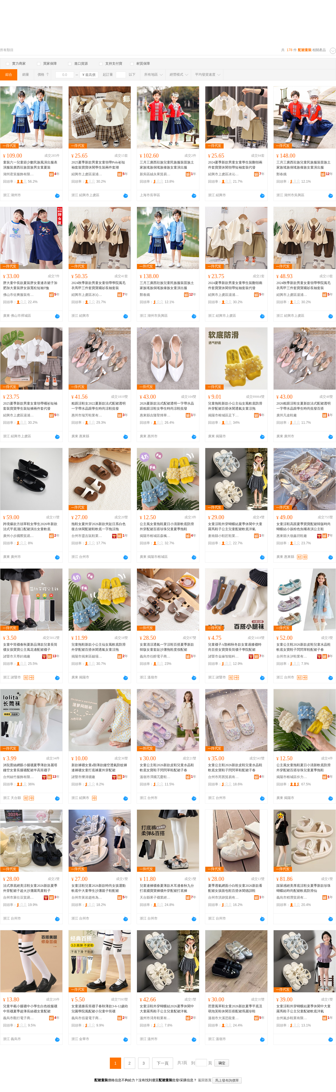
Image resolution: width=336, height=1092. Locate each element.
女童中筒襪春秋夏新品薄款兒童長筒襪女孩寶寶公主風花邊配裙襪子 (30, 647)
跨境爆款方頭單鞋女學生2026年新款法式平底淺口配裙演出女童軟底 (30, 526)
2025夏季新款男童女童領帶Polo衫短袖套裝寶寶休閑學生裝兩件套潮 (98, 164)
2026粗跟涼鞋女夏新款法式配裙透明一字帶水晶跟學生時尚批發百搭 (303, 405)
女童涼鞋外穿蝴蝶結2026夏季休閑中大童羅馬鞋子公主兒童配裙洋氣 (167, 1008)
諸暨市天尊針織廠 (16, 656)
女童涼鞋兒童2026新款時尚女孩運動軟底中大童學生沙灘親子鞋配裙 (98, 888)
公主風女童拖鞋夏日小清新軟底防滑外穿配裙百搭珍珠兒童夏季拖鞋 (167, 526)
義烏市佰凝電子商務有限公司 (86, 1018)
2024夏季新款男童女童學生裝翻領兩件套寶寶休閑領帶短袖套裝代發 (235, 164)
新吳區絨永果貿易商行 (155, 174)
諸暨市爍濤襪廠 (83, 777)
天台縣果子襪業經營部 (155, 897)
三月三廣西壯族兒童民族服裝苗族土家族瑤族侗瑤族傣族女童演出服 (167, 164)
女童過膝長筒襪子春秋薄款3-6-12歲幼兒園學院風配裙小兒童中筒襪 (99, 1008)
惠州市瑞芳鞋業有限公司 (86, 415)
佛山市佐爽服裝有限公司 (18, 295)
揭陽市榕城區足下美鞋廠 (223, 415)
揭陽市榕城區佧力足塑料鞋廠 (291, 777)
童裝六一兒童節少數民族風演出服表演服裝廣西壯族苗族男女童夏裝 (30, 164)
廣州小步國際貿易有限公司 (18, 536)
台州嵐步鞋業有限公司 (291, 1018)
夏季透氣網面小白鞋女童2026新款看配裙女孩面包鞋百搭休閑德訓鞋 (235, 888)
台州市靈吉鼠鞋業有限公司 (86, 536)
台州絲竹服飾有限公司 (18, 777)
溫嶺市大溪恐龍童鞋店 (223, 1018)
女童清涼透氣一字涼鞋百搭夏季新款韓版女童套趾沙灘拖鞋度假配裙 (167, 647)
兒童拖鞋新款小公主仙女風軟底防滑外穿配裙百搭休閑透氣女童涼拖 (235, 405)
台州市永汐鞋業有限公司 (291, 656)
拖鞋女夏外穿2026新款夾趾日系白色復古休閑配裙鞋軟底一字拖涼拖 (98, 526)
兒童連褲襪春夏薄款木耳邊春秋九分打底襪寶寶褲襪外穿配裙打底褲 (167, 888)
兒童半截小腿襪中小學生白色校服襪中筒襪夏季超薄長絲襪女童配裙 (30, 1008)
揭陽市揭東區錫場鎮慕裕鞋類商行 (86, 656)
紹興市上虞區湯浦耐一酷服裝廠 (86, 174)
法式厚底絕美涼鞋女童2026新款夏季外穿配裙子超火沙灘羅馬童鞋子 (30, 888)
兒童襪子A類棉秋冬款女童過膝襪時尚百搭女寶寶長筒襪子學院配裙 (234, 647)
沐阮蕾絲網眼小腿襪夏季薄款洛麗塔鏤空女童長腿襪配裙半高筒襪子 (30, 767)
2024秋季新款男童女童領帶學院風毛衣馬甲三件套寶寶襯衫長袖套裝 (98, 285)
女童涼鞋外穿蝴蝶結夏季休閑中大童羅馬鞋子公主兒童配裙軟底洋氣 (235, 526)
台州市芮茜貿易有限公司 (223, 777)
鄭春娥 (281, 174)
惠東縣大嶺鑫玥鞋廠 (291, 536)
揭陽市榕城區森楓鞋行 (155, 536)
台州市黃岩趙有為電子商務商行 (86, 897)
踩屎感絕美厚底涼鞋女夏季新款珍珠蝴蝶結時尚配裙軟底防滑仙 (303, 888)
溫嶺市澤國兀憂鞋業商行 (155, 777)
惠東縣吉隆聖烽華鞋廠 (155, 415)
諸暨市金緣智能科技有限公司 (223, 656)
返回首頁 (204, 1080)
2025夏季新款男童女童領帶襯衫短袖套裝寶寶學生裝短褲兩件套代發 (30, 405)
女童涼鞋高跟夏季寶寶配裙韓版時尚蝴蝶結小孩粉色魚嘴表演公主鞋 (303, 526)
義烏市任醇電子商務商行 (155, 656)
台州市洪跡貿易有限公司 (223, 897)
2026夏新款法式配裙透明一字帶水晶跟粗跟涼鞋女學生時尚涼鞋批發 (167, 405)
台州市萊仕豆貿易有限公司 (18, 897)
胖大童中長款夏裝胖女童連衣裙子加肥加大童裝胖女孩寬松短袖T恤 (30, 285)
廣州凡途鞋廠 (286, 415)
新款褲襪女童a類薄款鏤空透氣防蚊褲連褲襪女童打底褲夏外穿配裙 (99, 767)
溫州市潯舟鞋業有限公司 (155, 1018)
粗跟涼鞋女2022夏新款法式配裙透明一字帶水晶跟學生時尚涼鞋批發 (98, 405)
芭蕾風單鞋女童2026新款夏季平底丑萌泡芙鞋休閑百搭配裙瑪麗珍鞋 (235, 1008)
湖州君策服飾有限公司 (18, 174)
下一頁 (163, 1063)
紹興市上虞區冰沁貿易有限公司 (223, 174)
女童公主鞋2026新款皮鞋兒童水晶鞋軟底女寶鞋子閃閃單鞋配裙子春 (303, 647)
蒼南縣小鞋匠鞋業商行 (223, 536)
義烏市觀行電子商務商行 (18, 1018)
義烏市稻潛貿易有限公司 (291, 897)
